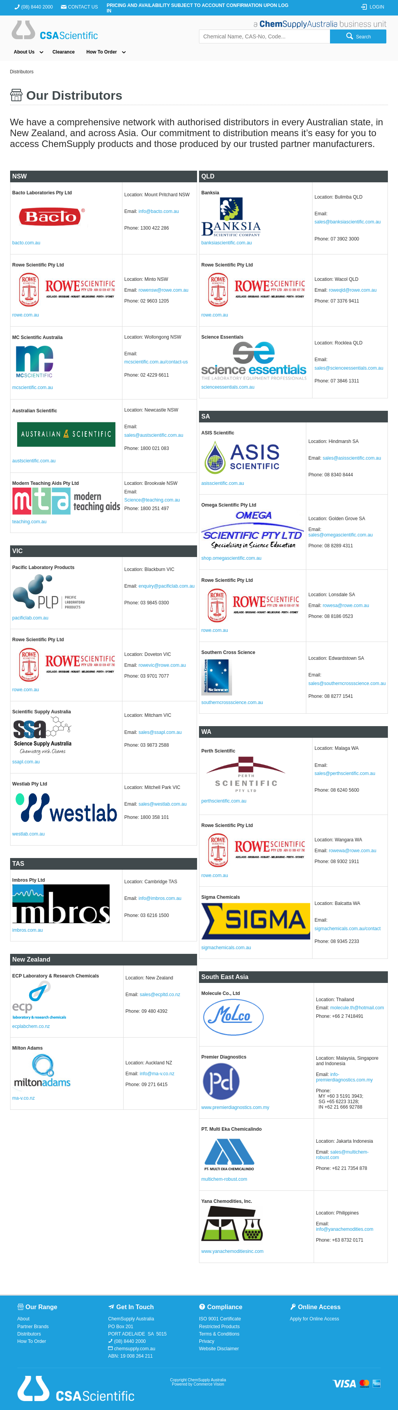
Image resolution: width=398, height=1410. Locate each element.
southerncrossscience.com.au (232, 702)
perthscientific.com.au (223, 801)
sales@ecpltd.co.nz (160, 994)
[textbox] (264, 36)
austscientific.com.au (34, 461)
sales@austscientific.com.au (153, 435)
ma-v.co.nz (23, 1098)
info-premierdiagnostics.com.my (344, 1077)
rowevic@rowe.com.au (162, 665)
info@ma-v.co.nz (157, 1073)
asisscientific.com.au (222, 483)
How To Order (101, 52)
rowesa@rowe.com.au (346, 605)
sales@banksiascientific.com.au (347, 222)
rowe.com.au (25, 315)
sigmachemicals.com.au (226, 947)
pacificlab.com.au (30, 618)
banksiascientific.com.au (226, 243)
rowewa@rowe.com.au (352, 850)
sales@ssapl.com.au (160, 732)
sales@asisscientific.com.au (352, 458)
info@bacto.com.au (159, 211)
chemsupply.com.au (134, 1348)
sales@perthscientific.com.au (344, 773)
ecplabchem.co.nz (31, 1026)
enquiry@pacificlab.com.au (167, 586)
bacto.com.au (26, 243)
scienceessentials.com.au (228, 387)
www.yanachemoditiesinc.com (232, 1251)
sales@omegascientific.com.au (340, 535)
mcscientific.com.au (32, 387)
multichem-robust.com (224, 1179)
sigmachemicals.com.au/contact (347, 928)
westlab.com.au (28, 834)
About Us (24, 52)
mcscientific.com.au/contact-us (156, 362)
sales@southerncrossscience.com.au (347, 683)
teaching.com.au (29, 521)
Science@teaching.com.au (152, 500)
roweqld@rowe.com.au (353, 290)
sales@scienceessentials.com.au (348, 368)
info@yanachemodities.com (345, 1229)
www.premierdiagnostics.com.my (235, 1107)
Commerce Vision (209, 1384)
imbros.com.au (27, 930)
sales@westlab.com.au (163, 804)
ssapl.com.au (26, 762)
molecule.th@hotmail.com (357, 1007)
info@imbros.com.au (160, 898)
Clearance (63, 52)
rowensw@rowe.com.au (164, 290)
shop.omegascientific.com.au (231, 558)
